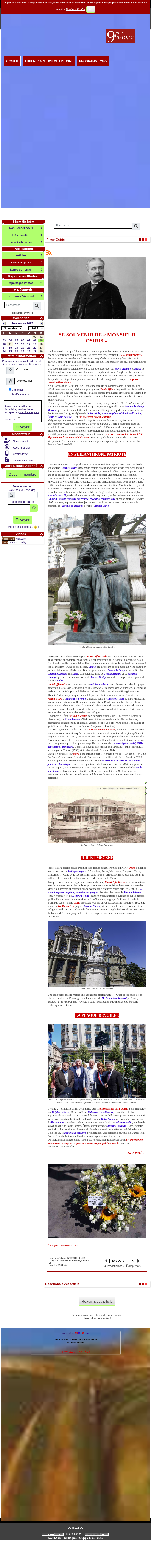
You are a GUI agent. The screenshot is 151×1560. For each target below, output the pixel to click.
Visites (30, 534)
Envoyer (23, 427)
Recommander (21, 447)
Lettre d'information (25, 356)
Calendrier (28, 318)
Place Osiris (55, 239)
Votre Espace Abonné (24, 465)
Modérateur (28, 434)
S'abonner (16, 389)
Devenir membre (23, 474)
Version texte (20, 454)
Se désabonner (19, 394)
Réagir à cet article (97, 1301)
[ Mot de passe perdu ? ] (23, 526)
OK (91, 9)
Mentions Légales (22, 460)
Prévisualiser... (114, 1266)
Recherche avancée (22, 313)
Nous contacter (21, 441)
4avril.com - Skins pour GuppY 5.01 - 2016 (75, 1538)
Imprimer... (134, 1266)
